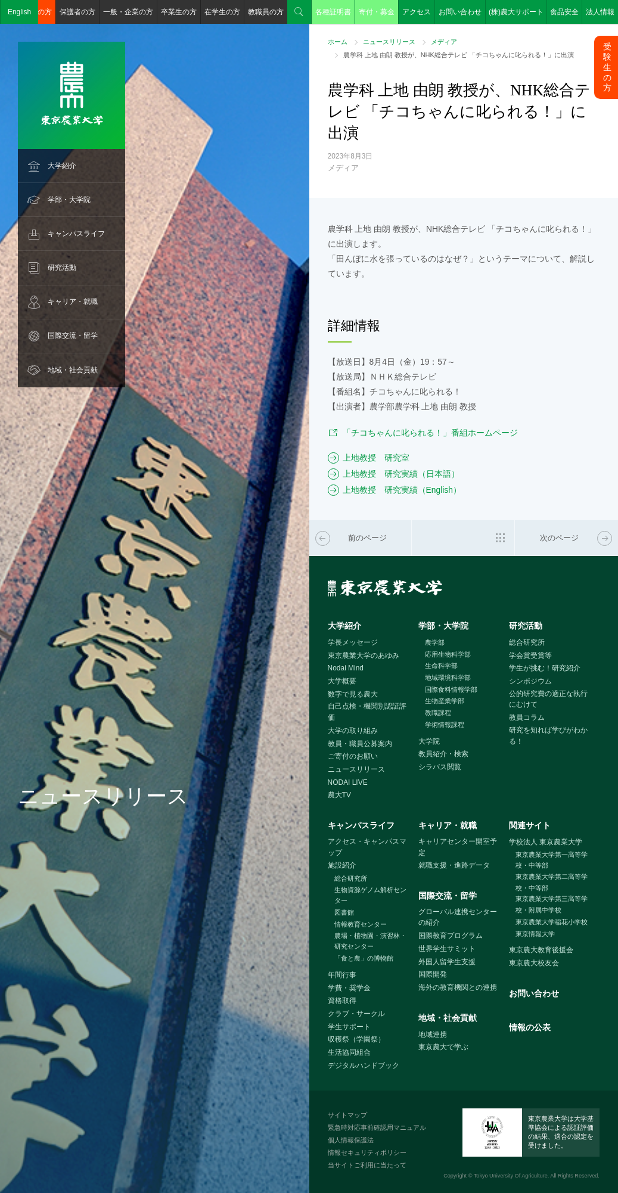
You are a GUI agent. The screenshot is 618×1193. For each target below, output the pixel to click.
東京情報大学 (535, 933)
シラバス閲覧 (439, 767)
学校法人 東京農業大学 (545, 842)
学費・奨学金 (349, 988)
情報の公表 (530, 1027)
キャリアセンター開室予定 (457, 847)
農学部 (435, 642)
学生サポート (349, 1027)
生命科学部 (441, 665)
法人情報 (600, 12)
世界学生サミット (447, 949)
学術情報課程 (444, 724)
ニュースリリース (389, 41)
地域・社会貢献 (73, 370)
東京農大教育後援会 (541, 950)
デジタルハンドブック (363, 1065)
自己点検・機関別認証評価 (367, 712)
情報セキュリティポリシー (367, 1152)
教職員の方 (266, 12)
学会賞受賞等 (530, 655)
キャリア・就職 (73, 301)
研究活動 (62, 267)
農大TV (339, 795)
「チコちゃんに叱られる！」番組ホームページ (430, 432)
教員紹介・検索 (443, 754)
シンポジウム (530, 681)
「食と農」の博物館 (363, 958)
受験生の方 (607, 67)
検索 (299, 12)
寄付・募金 (377, 12)
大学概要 (342, 681)
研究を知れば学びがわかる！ (548, 735)
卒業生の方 (179, 12)
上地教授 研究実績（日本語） (401, 474)
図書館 (344, 912)
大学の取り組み (353, 730)
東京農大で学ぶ (443, 1047)
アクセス (416, 12)
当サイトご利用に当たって (367, 1165)
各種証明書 (333, 12)
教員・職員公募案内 (360, 744)
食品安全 (564, 12)
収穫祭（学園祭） (356, 1039)
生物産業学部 (444, 700)
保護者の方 (77, 12)
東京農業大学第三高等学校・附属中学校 (551, 904)
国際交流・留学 (73, 335)
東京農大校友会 (534, 963)
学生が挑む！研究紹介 (544, 668)
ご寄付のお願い (353, 756)
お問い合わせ (460, 12)
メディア (444, 41)
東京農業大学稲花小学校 (551, 921)
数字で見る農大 (353, 694)
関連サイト (530, 825)
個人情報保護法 (351, 1140)
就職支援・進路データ (454, 865)
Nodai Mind (346, 668)
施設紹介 (342, 865)
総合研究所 (527, 642)
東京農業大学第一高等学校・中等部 (551, 860)
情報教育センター (360, 924)
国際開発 (432, 974)
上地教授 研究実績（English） (402, 490)
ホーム (337, 41)
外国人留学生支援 (447, 962)
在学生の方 (222, 12)
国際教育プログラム (450, 935)
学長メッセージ (353, 642)
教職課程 (438, 712)
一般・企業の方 (128, 12)
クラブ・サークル (356, 1013)
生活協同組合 (349, 1052)
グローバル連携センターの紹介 (457, 917)
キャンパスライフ (76, 233)
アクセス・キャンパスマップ (367, 847)
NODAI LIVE (348, 782)
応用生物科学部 (448, 654)
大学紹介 (62, 165)
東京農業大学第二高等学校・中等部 (551, 882)
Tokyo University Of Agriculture (511, 1176)
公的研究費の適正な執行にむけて (548, 699)
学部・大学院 (69, 199)
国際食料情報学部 (451, 689)
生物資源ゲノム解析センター (370, 895)
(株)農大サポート (516, 12)
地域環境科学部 (448, 677)
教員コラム (527, 717)
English (19, 12)
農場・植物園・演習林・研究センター (370, 941)
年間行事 (342, 975)
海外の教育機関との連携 (457, 987)
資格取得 (342, 1000)
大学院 (429, 741)
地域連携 (432, 1034)
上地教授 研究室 (376, 457)
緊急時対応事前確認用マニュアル (377, 1127)
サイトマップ (347, 1115)
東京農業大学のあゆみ (363, 655)
